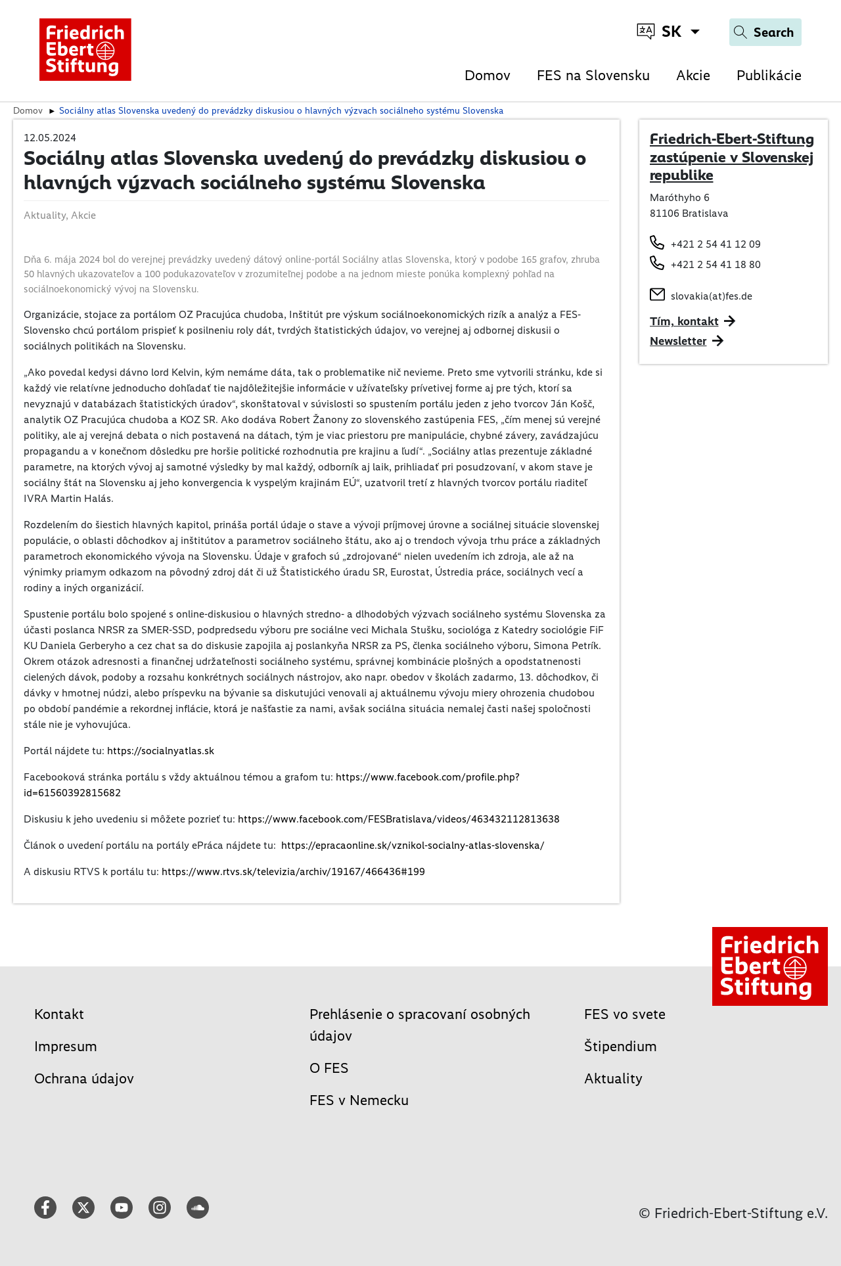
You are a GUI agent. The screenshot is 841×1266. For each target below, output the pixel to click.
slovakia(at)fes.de (711, 296)
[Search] (765, 32)
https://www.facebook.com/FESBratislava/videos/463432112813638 (399, 819)
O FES (329, 1068)
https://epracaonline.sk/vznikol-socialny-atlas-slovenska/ (413, 845)
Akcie (693, 75)
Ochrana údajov (84, 1078)
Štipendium (620, 1046)
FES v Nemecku (359, 1100)
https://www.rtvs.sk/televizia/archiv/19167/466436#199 (293, 871)
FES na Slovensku (593, 75)
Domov (488, 75)
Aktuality (613, 1078)
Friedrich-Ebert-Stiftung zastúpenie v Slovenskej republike (732, 156)
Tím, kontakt (684, 321)
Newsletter (678, 341)
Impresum (65, 1046)
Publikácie (769, 75)
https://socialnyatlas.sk (160, 750)
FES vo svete (625, 1014)
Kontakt (59, 1014)
